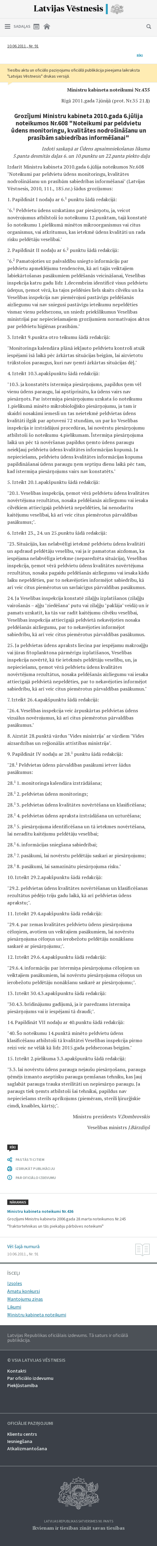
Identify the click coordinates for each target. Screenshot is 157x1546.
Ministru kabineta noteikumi (36, 1315)
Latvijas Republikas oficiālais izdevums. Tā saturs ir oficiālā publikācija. (67, 1337)
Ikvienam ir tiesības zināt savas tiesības (78, 1528)
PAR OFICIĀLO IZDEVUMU (36, 1177)
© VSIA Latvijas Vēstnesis (36, 1360)
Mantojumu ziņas (25, 1299)
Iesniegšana (19, 1441)
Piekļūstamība (22, 1385)
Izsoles (14, 1283)
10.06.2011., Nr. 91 (23, 46)
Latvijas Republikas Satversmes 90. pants (78, 1521)
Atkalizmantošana (27, 1448)
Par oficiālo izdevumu (30, 1378)
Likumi (14, 1307)
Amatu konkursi (23, 1291)
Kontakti (16, 1371)
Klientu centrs (22, 1434)
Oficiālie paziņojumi (30, 1423)
